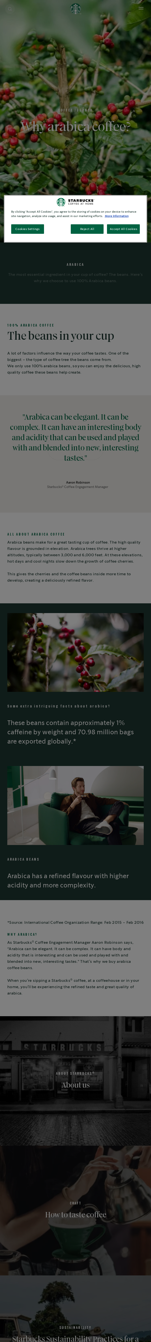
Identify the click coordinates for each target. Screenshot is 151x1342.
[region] (75, 219)
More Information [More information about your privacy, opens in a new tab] (117, 216)
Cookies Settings (27, 229)
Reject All (87, 229)
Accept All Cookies (123, 229)
